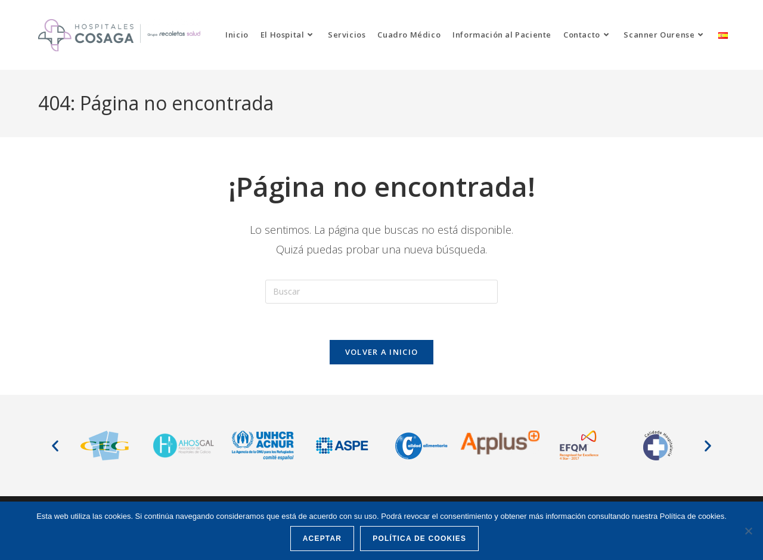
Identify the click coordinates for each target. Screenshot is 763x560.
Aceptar (322, 538)
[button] (55, 445)
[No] (748, 531)
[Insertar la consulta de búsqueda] (381, 292)
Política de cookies (419, 538)
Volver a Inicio (381, 351)
